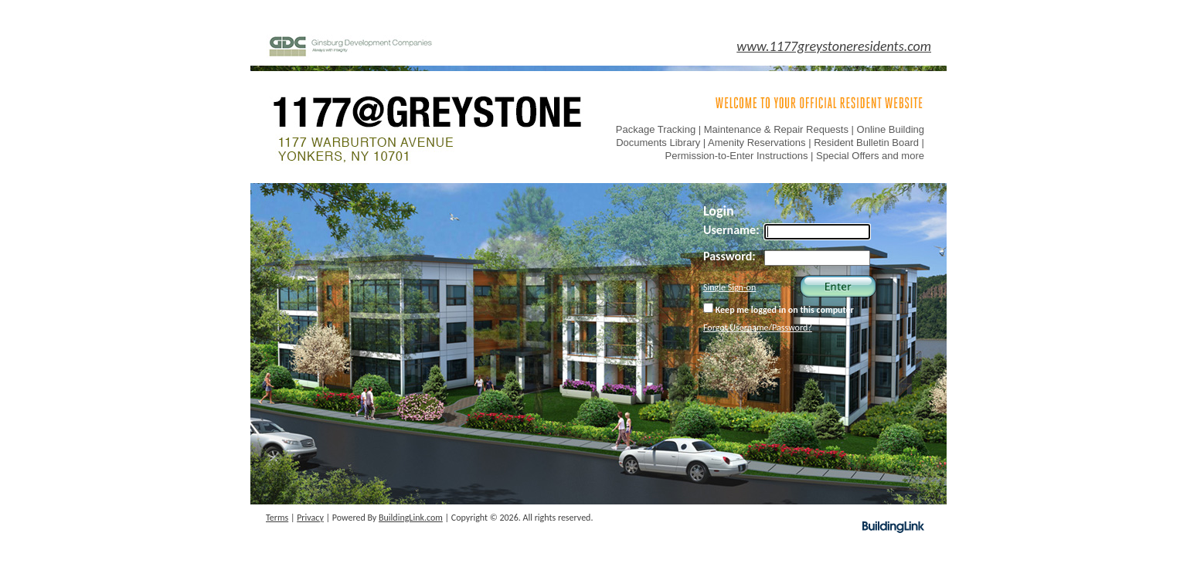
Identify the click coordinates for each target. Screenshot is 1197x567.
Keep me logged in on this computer (778, 309)
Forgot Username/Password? (757, 327)
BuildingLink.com (411, 517)
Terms (277, 517)
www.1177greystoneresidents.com (833, 46)
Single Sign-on (729, 287)
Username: (731, 229)
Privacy (310, 517)
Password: (729, 256)
